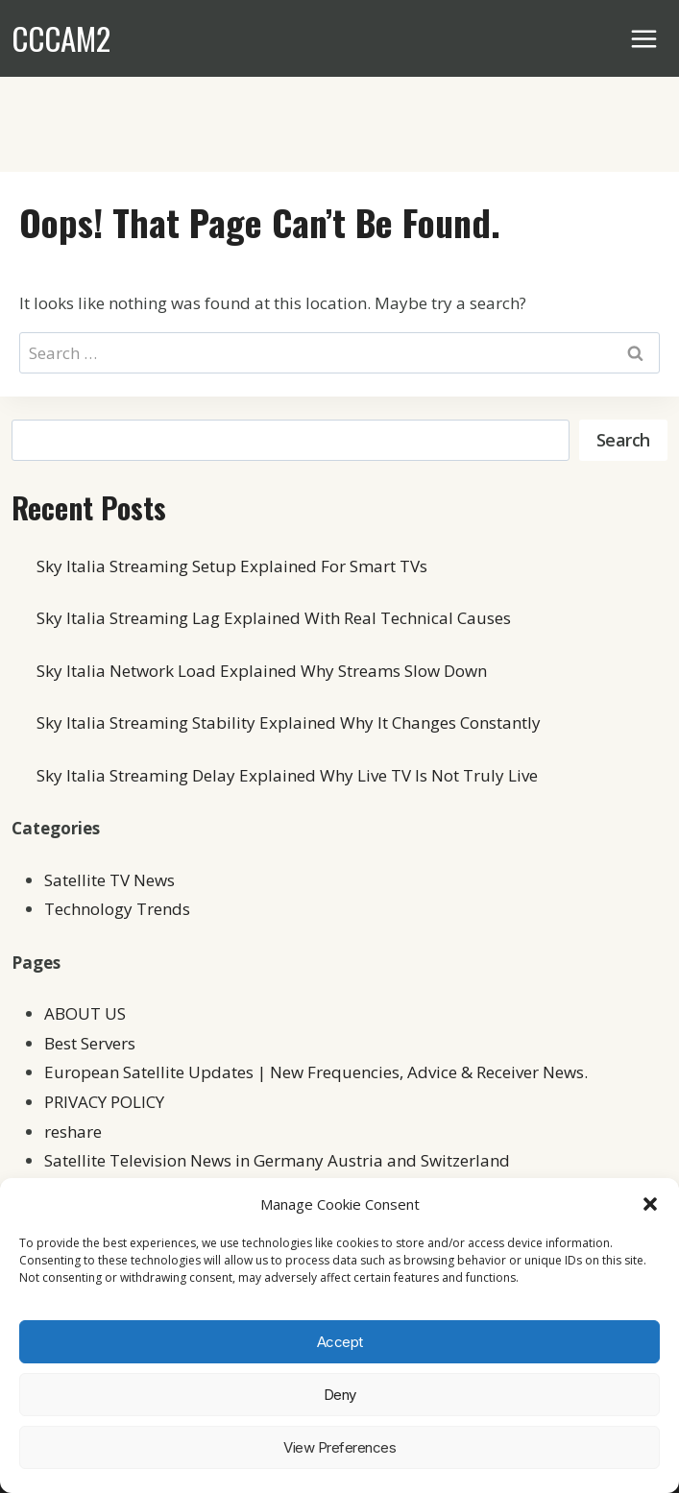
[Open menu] (644, 38)
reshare (73, 1131)
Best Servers (89, 1043)
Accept (340, 1342)
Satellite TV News (109, 880)
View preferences (339, 1447)
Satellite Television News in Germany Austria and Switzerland (277, 1160)
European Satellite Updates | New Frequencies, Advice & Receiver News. (316, 1072)
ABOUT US (85, 1013)
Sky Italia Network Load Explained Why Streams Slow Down (261, 671)
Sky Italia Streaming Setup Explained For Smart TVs (231, 566)
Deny (340, 1394)
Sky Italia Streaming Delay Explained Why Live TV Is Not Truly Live (287, 775)
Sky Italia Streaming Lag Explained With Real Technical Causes (273, 618)
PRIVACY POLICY (104, 1102)
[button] (650, 1204)
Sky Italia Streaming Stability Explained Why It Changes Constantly (288, 722)
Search (623, 439)
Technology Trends (117, 909)
